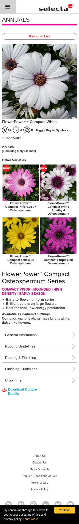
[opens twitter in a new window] (58, 504)
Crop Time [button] (13, 380)
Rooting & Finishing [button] (20, 358)
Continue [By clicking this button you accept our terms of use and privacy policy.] (65, 510)
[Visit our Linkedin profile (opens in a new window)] (46, 504)
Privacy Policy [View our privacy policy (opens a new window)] (39, 489)
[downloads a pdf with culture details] (22, 391)
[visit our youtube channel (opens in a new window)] (70, 504)
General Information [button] (21, 335)
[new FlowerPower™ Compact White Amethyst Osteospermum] (58, 190)
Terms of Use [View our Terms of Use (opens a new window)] (39, 483)
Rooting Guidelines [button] (20, 346)
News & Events (40, 469)
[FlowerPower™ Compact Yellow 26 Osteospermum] (21, 241)
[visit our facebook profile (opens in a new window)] (21, 504)
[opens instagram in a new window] (8, 504)
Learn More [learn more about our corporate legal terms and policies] (30, 519)
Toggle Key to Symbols (52, 130)
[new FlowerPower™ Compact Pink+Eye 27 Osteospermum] (21, 188)
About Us (39, 456)
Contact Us (39, 462)
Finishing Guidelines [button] (21, 369)
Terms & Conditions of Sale (39, 476)
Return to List (39, 36)
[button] (8, 6)
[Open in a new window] (33, 504)
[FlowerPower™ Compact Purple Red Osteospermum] (58, 241)
